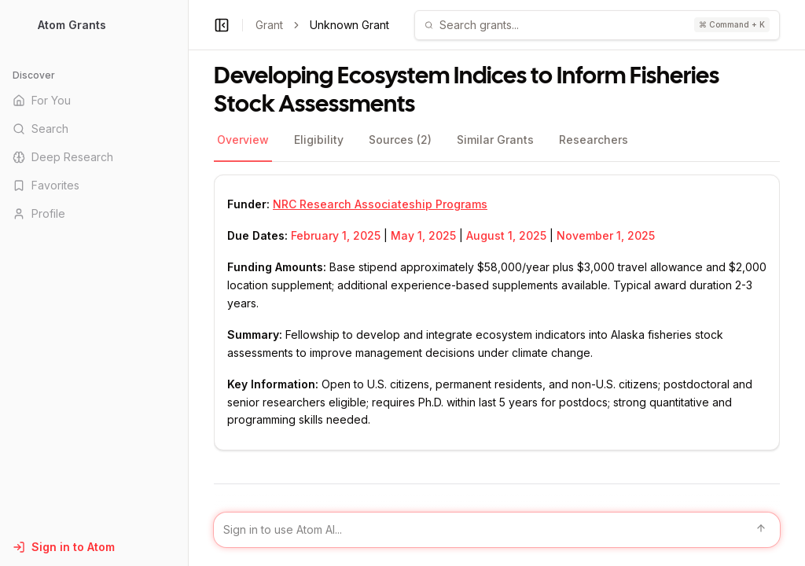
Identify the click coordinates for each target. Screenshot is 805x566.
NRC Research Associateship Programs (380, 204)
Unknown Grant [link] (349, 24)
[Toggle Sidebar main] (188, 283)
